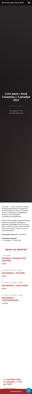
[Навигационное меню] (29, 3)
